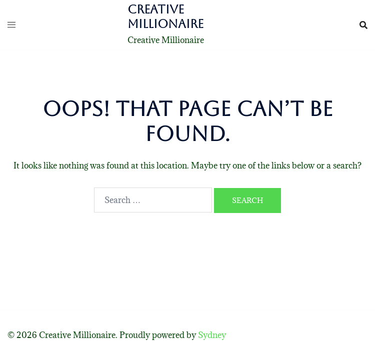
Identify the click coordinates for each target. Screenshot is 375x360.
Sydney (212, 335)
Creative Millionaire (166, 16)
